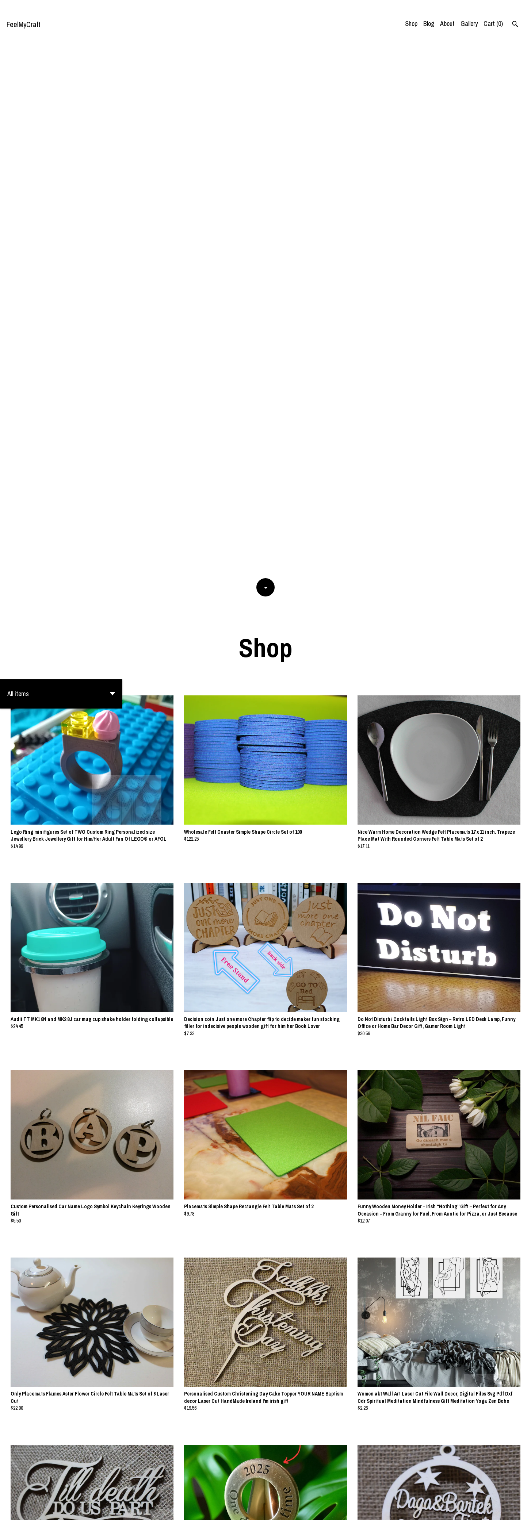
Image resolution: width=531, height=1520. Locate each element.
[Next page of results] (318, 1489)
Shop (411, 23)
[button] (61, 165)
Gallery (469, 23)
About (447, 23)
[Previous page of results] (214, 1489)
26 (308, 1489)
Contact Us (444, 1508)
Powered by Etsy (78, 1508)
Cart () (493, 23)
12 (289, 1489)
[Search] (515, 25)
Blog (428, 23)
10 (269, 1489)
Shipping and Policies (487, 1508)
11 (279, 1489)
